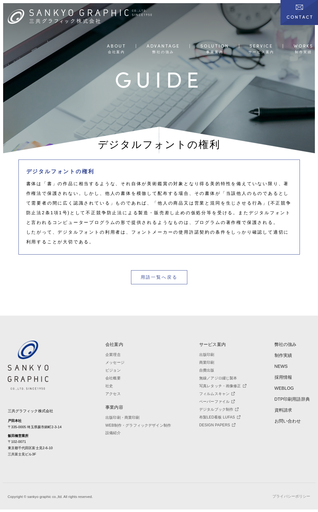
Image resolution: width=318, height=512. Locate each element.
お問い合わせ (288, 420)
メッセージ (114, 362)
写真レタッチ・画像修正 (222, 386)
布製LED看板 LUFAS (219, 417)
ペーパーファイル (217, 401)
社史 (109, 386)
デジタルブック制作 (219, 409)
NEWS (281, 366)
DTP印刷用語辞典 (292, 399)
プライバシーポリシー (291, 499)
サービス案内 (212, 344)
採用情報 (283, 377)
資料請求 (283, 410)
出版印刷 (207, 354)
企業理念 (113, 354)
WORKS (303, 46)
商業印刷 (207, 362)
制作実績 (283, 355)
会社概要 (113, 378)
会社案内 (114, 344)
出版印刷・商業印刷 (122, 417)
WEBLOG (284, 388)
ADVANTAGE (163, 46)
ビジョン (113, 370)
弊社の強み (286, 344)
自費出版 (207, 370)
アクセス (113, 394)
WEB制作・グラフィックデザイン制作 (138, 425)
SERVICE (261, 46)
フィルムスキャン (217, 394)
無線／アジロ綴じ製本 (218, 378)
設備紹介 (113, 433)
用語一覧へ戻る (159, 277)
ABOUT (116, 46)
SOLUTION (214, 46)
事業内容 (114, 407)
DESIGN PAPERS (217, 425)
